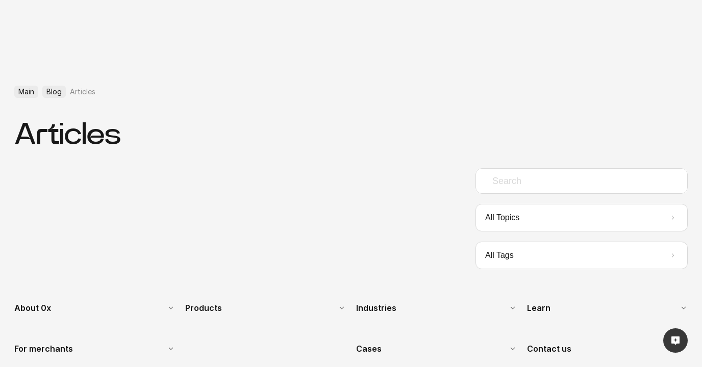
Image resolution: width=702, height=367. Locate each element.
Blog (54, 91)
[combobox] (581, 181)
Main (26, 91)
